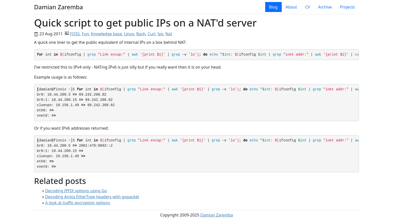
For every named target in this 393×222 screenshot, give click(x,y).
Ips (160, 34)
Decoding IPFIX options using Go (76, 190)
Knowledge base (106, 34)
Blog (273, 7)
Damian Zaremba (216, 215)
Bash (141, 34)
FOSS (74, 34)
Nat (168, 34)
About (291, 7)
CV (307, 7)
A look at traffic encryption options (77, 202)
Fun (85, 34)
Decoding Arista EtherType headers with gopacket (92, 196)
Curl (151, 34)
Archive (325, 7)
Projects (347, 7)
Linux (129, 34)
